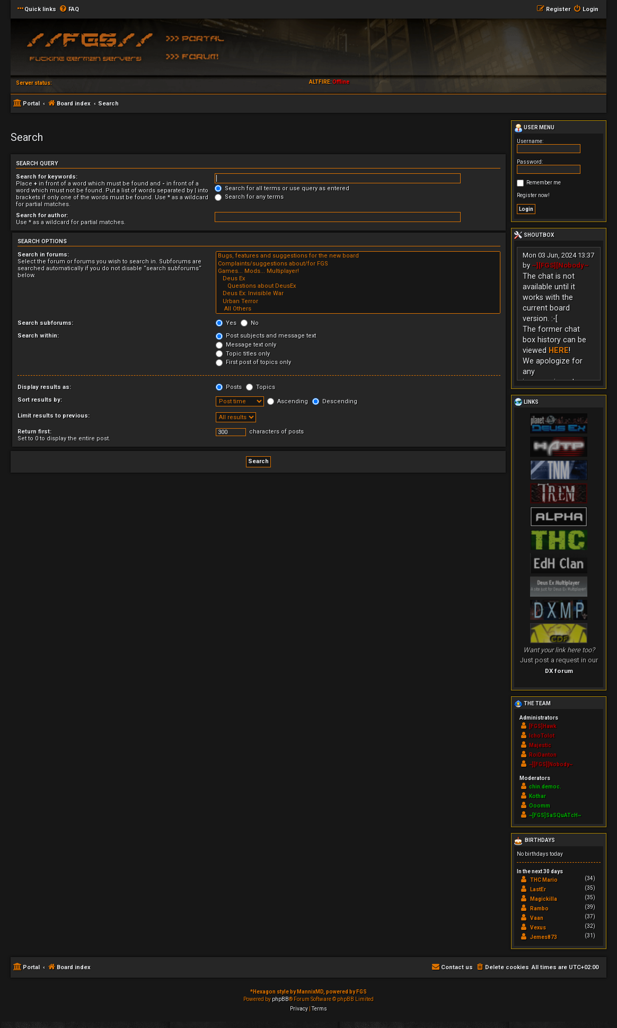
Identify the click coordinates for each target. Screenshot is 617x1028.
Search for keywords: (46, 176)
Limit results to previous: (53, 415)
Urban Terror (358, 301)
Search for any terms (249, 196)
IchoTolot (541, 736)
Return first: (34, 431)
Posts (229, 387)
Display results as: (44, 387)
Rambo (539, 908)
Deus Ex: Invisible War (358, 293)
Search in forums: (43, 254)
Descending (334, 401)
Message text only (246, 344)
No (250, 323)
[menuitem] (69, 9)
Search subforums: (45, 323)
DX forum (559, 671)
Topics (260, 387)
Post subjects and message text (266, 335)
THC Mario (544, 880)
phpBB (280, 999)
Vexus (538, 927)
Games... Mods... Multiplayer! (358, 271)
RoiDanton (543, 755)
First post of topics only (253, 362)
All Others (358, 309)
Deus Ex (358, 278)
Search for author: (42, 215)
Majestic (540, 745)
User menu (534, 128)
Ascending (287, 401)
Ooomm (539, 806)
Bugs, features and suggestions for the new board (358, 256)
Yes (226, 323)
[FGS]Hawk (543, 726)
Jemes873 (543, 937)
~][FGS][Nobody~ (560, 265)
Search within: (38, 335)
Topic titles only (243, 353)
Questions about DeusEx (358, 286)
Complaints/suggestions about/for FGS (358, 264)
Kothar (537, 796)
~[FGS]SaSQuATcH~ (555, 815)
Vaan (536, 918)
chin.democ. (545, 787)
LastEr (538, 889)
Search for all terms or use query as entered (282, 188)
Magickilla (543, 899)
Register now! (533, 195)
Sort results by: (39, 399)
